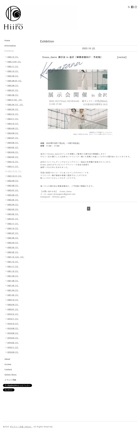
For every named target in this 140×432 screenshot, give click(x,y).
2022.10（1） (13, 228)
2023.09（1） (13, 181)
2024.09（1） (13, 128)
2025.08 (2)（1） (14, 81)
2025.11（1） (13, 66)
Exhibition (9, 51)
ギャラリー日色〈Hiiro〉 (21, 426)
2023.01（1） (13, 219)
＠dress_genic (59, 197)
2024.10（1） (13, 123)
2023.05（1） (13, 200)
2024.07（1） (13, 138)
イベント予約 (10, 380)
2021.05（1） (13, 285)
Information (10, 45)
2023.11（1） (13, 166)
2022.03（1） (13, 247)
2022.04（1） (13, 243)
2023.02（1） (13, 214)
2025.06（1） (13, 95)
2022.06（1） (13, 238)
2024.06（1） (13, 143)
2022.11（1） (13, 223)
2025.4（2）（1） (14, 100)
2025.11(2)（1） (14, 62)
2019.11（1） (13, 319)
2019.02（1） (13, 343)
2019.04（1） (13, 338)
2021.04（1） (13, 290)
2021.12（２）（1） (15, 257)
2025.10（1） (13, 71)
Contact (8, 369)
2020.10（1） (13, 300)
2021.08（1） (13, 281)
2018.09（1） (13, 352)
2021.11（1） (13, 266)
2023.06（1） (13, 195)
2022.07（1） (13, 233)
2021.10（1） (13, 271)
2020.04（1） (13, 304)
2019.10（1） (13, 323)
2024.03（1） (13, 157)
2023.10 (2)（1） (14, 171)
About (7, 359)
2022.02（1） (13, 252)
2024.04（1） (13, 152)
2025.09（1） (13, 76)
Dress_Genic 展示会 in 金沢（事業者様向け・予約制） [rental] (84, 57)
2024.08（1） (13, 133)
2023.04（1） (13, 204)
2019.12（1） (13, 314)
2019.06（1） (13, 333)
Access (7, 364)
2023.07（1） (13, 190)
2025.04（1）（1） (15, 104)
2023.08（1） (13, 185)
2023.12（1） (13, 162)
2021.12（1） (13, 262)
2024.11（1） (13, 119)
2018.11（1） (13, 347)
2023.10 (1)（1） (14, 176)
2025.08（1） (13, 85)
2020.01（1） (13, 309)
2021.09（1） (13, 276)
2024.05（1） (13, 147)
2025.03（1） (13, 109)
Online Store (10, 375)
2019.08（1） (13, 328)
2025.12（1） (13, 57)
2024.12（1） (13, 114)
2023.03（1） (13, 209)
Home (7, 40)
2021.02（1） (13, 295)
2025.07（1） (13, 90)
